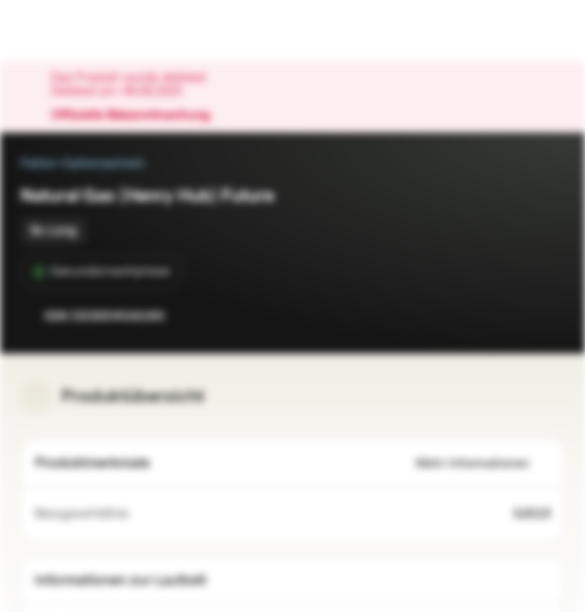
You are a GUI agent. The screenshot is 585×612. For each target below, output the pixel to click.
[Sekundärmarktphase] (101, 272)
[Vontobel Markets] (66, 30)
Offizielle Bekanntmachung (139, 115)
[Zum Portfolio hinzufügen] (548, 316)
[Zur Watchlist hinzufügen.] (514, 316)
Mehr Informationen (483, 463)
